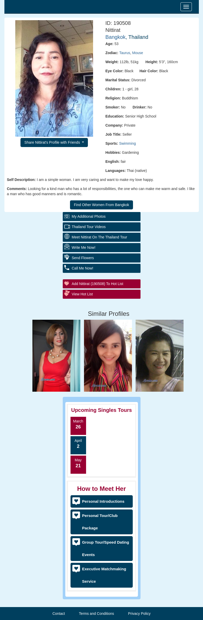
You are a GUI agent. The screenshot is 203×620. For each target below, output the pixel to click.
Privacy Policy (139, 613)
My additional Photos (89, 216)
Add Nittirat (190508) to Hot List (97, 284)
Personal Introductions (103, 501)
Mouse (137, 53)
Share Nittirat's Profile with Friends (52, 142)
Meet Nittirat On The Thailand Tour (99, 237)
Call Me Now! (82, 268)
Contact (58, 613)
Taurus (124, 53)
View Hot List (82, 294)
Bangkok (116, 37)
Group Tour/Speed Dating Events (105, 548)
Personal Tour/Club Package (100, 521)
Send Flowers (83, 258)
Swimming (127, 143)
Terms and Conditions (96, 613)
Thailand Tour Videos (89, 227)
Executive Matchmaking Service (104, 575)
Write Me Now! (84, 247)
